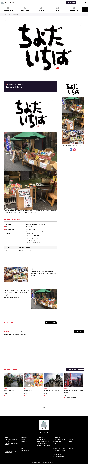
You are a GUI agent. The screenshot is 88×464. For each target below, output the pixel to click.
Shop (53, 89)
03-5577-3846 (29, 226)
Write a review (50, 322)
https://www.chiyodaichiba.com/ (27, 250)
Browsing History (71, 2)
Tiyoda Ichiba (14, 87)
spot (9, 14)
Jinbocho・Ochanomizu (15, 84)
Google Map (78, 331)
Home (5, 14)
